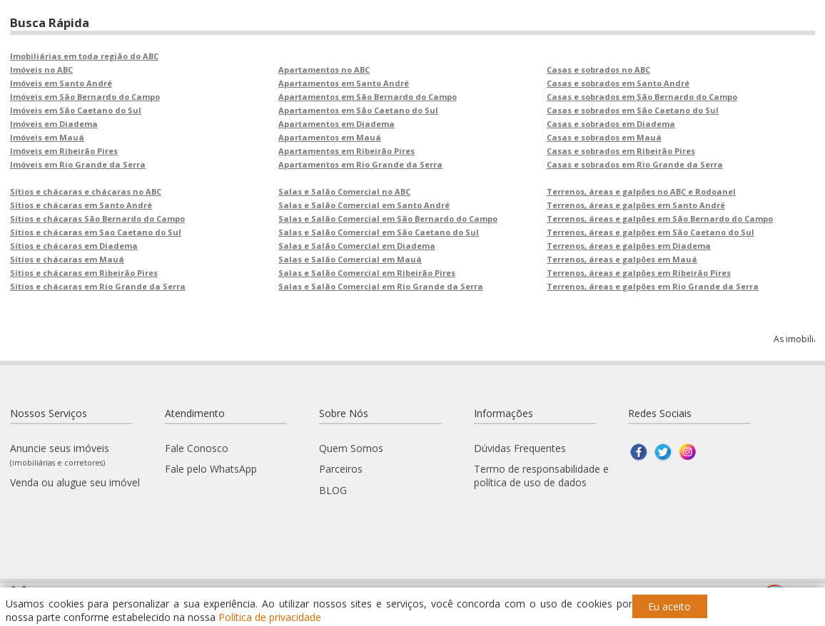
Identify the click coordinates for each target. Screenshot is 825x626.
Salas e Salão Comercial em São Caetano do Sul (378, 232)
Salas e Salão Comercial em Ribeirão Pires (366, 272)
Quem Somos (351, 448)
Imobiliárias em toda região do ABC (84, 56)
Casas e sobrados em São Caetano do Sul (633, 110)
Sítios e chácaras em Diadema (74, 245)
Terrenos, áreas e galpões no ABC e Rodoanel (641, 191)
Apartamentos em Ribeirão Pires (346, 150)
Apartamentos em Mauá (329, 137)
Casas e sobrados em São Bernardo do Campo (642, 96)
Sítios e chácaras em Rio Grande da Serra (98, 286)
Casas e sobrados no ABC (598, 69)
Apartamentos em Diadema (336, 123)
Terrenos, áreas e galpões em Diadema (629, 245)
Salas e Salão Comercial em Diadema (356, 245)
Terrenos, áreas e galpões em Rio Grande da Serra (653, 286)
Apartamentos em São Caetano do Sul (358, 110)
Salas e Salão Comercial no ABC (344, 191)
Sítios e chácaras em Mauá (67, 259)
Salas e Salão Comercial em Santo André (364, 205)
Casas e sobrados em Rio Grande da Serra (635, 164)
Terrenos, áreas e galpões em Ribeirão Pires (639, 272)
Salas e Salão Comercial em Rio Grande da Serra (380, 286)
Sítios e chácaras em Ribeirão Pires (84, 272)
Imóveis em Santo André (61, 83)
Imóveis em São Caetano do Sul (75, 110)
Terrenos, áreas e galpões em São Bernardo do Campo (660, 218)
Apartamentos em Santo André (343, 83)
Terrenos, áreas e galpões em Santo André (636, 205)
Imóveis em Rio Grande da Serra (78, 164)
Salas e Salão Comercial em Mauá (350, 259)
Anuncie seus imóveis (59, 454)
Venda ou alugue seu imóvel (75, 482)
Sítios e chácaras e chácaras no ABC (85, 191)
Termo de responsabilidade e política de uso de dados (541, 475)
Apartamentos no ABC (324, 69)
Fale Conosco (196, 448)
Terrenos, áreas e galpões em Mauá (622, 259)
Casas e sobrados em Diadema (611, 123)
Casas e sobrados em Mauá (604, 137)
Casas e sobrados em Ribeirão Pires (621, 150)
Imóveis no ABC (41, 69)
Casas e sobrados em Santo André (618, 83)
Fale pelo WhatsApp (211, 469)
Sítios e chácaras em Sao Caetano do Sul (95, 232)
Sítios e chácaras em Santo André (81, 205)
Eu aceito (669, 606)
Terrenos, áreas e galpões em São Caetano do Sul (650, 232)
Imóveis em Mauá (47, 137)
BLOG (333, 490)
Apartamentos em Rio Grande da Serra (360, 164)
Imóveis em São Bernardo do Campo (85, 96)
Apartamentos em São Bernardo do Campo (367, 96)
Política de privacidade (269, 617)
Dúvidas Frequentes (520, 448)
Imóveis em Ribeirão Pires (64, 150)
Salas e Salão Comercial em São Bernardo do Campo (387, 218)
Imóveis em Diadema (54, 123)
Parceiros (341, 469)
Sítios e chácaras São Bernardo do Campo (97, 218)
